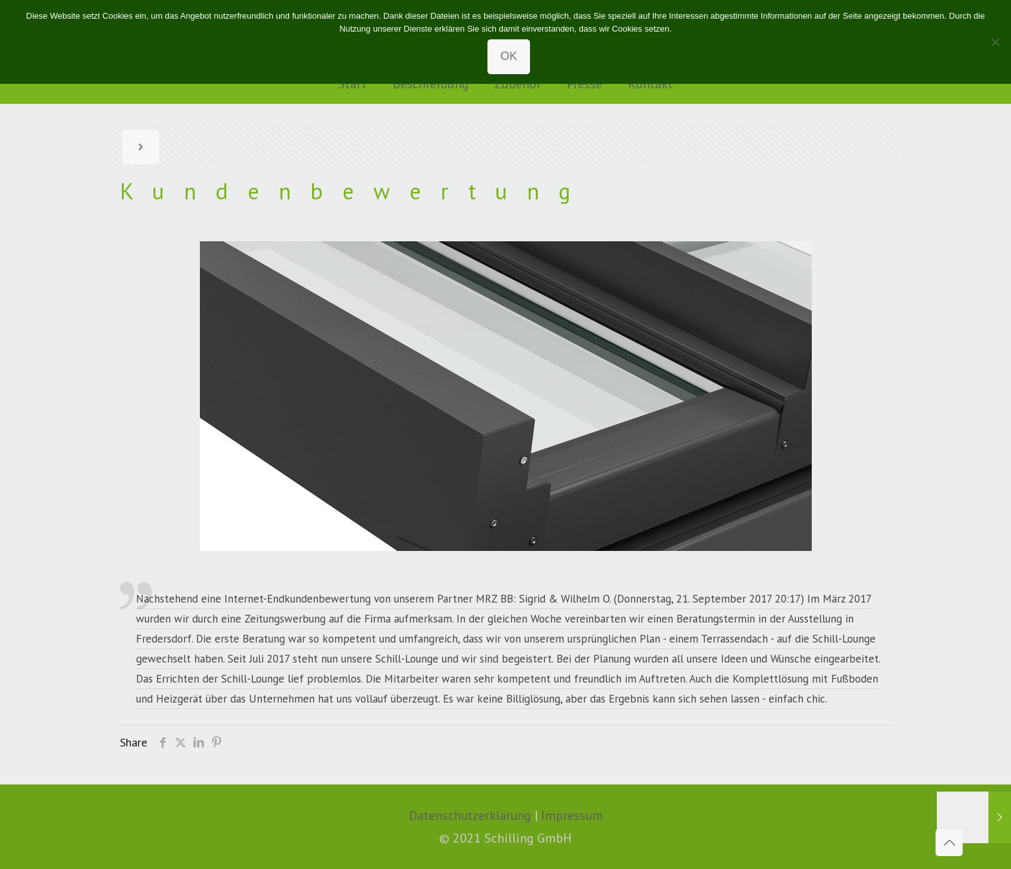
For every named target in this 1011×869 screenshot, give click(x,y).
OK (508, 56)
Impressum (572, 815)
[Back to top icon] (949, 842)
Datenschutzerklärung (470, 815)
